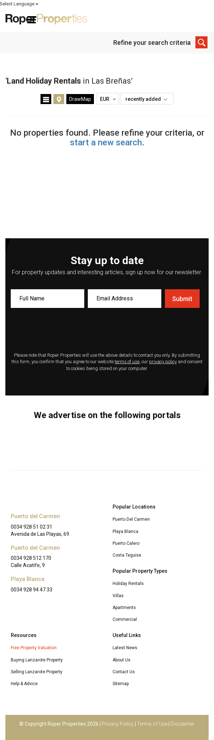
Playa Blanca (125, 531)
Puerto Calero (126, 543)
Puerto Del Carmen (131, 519)
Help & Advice (24, 683)
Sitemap (121, 683)
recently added (148, 99)
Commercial (125, 619)
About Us (121, 659)
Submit (182, 299)
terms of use (127, 361)
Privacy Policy (118, 724)
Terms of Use (152, 724)
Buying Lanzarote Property (37, 659)
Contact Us (124, 671)
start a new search (106, 142)
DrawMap (80, 99)
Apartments (124, 607)
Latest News (125, 647)
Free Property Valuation (34, 647)
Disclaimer (183, 724)
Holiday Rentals (128, 583)
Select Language (189, 3)
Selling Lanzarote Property (36, 671)
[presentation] (106, 331)
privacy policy (163, 361)
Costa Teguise (127, 555)
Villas (118, 595)
